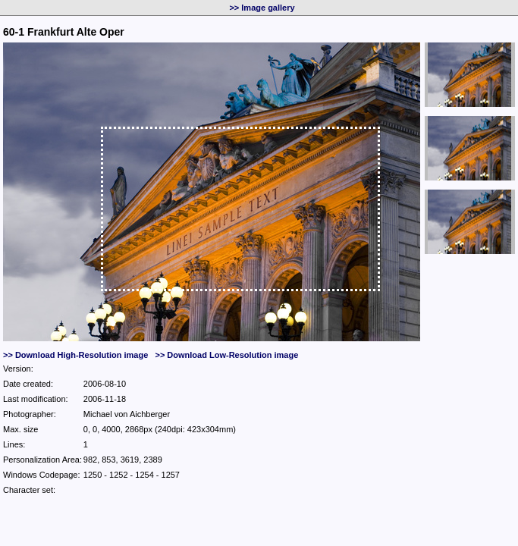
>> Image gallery (261, 7)
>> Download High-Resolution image (75, 354)
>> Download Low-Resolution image (226, 354)
